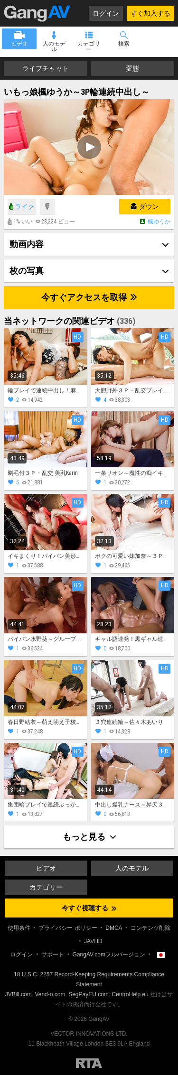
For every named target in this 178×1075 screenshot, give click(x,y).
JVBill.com (18, 994)
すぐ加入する (150, 13)
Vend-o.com (50, 994)
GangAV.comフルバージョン (109, 954)
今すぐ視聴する (89, 908)
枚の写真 (26, 271)
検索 (124, 43)
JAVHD (93, 941)
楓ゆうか (159, 221)
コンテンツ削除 (150, 928)
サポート (52, 954)
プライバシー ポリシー (67, 928)
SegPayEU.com (88, 994)
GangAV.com (37, 13)
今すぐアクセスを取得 (89, 297)
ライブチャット (45, 68)
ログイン (106, 13)
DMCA (113, 928)
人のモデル (54, 46)
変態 (132, 68)
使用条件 (19, 928)
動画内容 (26, 244)
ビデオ (19, 43)
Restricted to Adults (89, 1063)
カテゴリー (88, 46)
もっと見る (89, 837)
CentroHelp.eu (130, 994)
